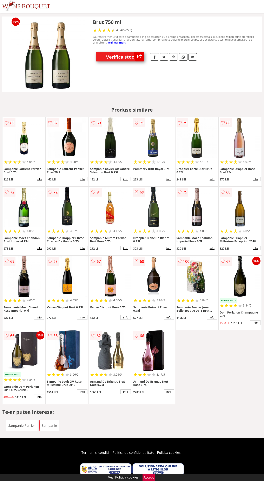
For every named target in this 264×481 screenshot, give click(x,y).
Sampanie (49, 425)
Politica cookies (169, 452)
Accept (149, 477)
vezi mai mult (116, 42)
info (39, 179)
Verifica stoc (125, 56)
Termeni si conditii (95, 452)
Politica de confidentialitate (133, 452)
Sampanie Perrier (21, 425)
